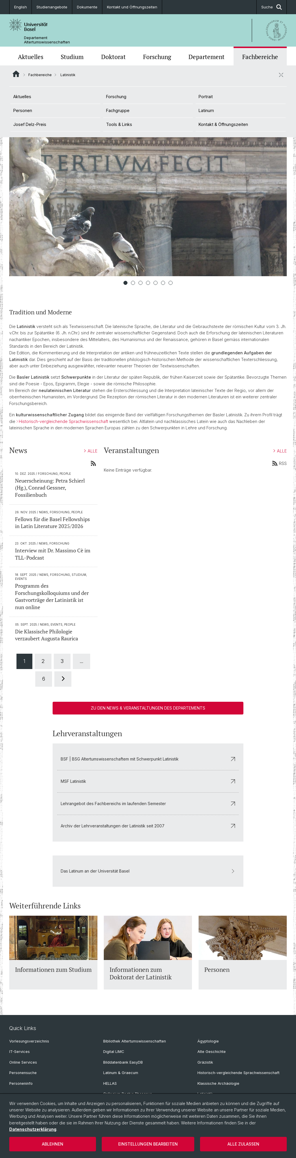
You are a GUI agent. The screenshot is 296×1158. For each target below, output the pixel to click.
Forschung (157, 57)
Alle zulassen (243, 1143)
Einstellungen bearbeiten (148, 1143)
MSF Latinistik (148, 781)
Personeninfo (21, 1083)
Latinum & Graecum (120, 1073)
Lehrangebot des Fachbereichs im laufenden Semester (148, 803)
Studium (72, 57)
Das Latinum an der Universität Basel (148, 870)
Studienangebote (51, 7)
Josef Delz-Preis (29, 124)
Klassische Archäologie (218, 1083)
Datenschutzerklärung (32, 1129)
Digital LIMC (113, 1051)
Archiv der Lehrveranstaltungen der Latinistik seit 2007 (148, 825)
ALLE (90, 451)
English (20, 7)
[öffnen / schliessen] (281, 74)
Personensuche (23, 1073)
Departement (206, 57)
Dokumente (87, 7)
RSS (279, 463)
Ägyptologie (208, 1041)
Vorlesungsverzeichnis (29, 1041)
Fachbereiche (260, 57)
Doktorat (113, 57)
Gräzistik (205, 1062)
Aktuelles (30, 57)
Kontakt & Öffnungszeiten (223, 124)
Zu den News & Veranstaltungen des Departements (148, 708)
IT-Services (19, 1051)
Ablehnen (52, 1143)
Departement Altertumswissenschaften (47, 40)
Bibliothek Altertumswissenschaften (134, 1041)
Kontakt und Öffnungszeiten (132, 7)
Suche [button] (271, 7)
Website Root (16, 74)
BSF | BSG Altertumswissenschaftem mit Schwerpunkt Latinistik (148, 758)
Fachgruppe (118, 110)
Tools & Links (119, 124)
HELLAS (110, 1083)
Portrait (206, 96)
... (81, 661)
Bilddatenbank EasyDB (123, 1062)
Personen (22, 110)
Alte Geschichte (211, 1051)
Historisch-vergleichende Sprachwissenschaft (63, 421)
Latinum (206, 110)
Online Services (23, 1062)
